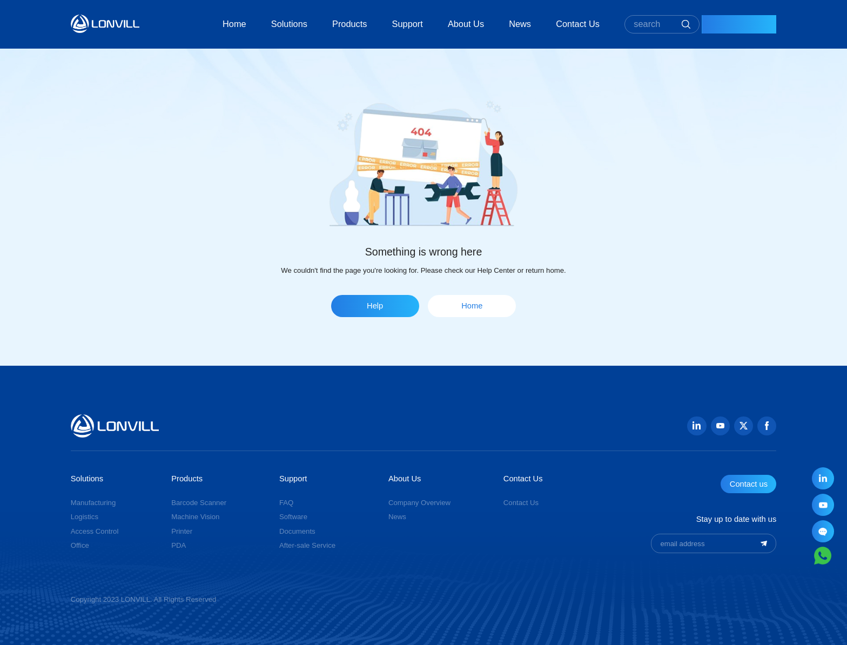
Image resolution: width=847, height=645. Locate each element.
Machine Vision (195, 517)
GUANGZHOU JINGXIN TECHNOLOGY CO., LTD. (105, 23)
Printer (181, 531)
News (496, 24)
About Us (442, 24)
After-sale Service (307, 545)
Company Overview (419, 503)
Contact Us (553, 24)
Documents (297, 531)
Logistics (84, 517)
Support (383, 24)
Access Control (95, 531)
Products (325, 24)
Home (210, 24)
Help (375, 305)
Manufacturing (93, 503)
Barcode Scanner (198, 503)
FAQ (286, 503)
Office (80, 545)
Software (293, 517)
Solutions (265, 24)
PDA (178, 545)
